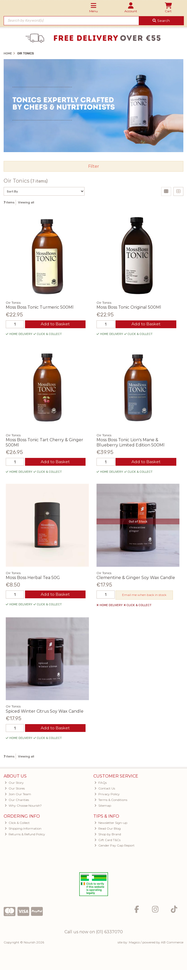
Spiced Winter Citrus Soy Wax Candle (44, 711)
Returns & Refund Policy (25, 835)
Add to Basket (55, 324)
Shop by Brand (107, 835)
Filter (93, 166)
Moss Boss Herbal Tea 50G (33, 578)
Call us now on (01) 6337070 (93, 932)
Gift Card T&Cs (107, 840)
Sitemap (102, 806)
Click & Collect (17, 823)
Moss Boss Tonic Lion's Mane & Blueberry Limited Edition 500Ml (130, 442)
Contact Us (104, 789)
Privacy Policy (107, 795)
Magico (134, 943)
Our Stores (15, 789)
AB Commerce (172, 943)
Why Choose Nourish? (23, 806)
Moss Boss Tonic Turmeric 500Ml (40, 307)
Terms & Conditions (110, 800)
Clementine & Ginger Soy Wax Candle (135, 578)
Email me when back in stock (144, 595)
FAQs (100, 783)
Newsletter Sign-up (110, 823)
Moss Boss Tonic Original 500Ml (128, 307)
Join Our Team (18, 795)
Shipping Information (23, 829)
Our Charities (17, 800)
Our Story (14, 783)
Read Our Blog (107, 829)
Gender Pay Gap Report (114, 846)
